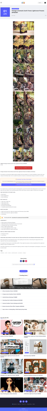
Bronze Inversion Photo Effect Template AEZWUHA (13, 306)
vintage (24, 252)
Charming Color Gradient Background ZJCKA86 (12, 300)
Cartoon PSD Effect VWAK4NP (6, 336)
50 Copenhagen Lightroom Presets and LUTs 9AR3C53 (9, 356)
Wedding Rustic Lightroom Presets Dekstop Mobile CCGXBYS (35, 337)
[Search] (42, 3)
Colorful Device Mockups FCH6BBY (10, 297)
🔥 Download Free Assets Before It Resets (23, 184)
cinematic (2, 252)
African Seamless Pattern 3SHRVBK (10, 291)
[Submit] (45, 2)
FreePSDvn (23, 408)
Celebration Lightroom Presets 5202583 (32, 393)
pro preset (20, 252)
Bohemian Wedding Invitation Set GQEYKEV (33, 375)
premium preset (14, 252)
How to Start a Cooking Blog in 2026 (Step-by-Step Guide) (23, 288)
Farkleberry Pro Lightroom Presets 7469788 (9, 375)
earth (6, 252)
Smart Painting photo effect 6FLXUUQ (8, 393)
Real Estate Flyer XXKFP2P (29, 355)
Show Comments (23, 271)
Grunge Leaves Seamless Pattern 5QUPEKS (12, 294)
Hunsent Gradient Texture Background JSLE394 (13, 303)
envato (9, 252)
